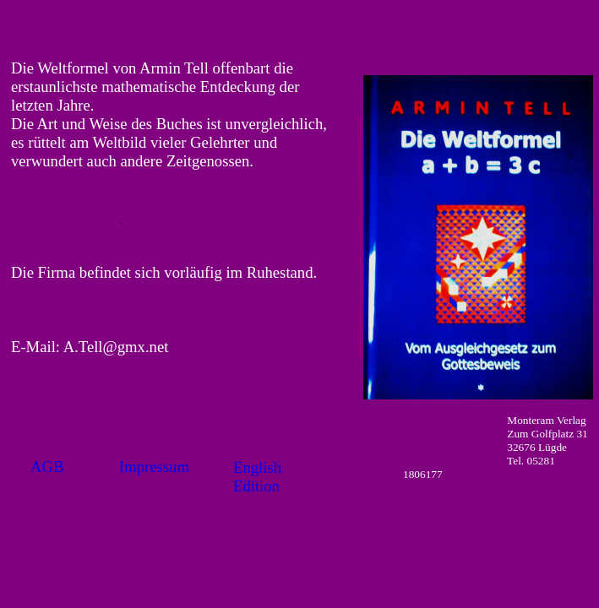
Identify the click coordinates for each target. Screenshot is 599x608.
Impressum (154, 466)
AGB (46, 466)
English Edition (257, 477)
